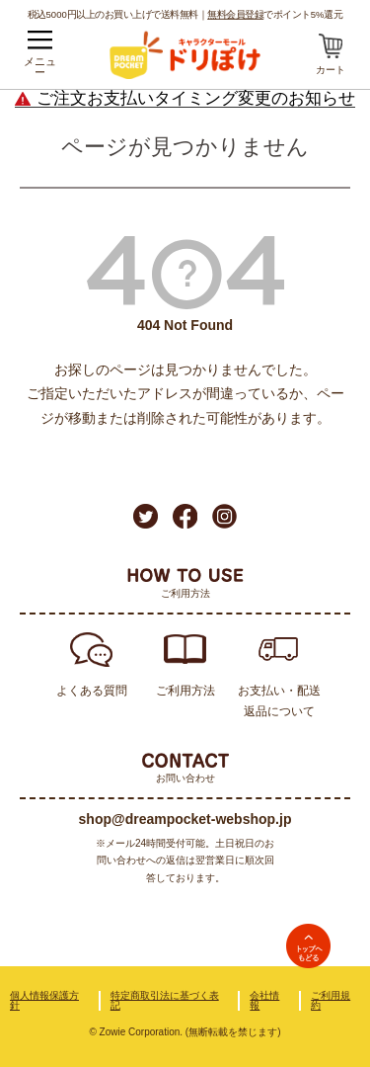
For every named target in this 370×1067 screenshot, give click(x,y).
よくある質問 (91, 691)
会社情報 (264, 1000)
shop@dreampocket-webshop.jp (185, 819)
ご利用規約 (330, 1000)
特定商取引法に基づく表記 (165, 1000)
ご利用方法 (185, 691)
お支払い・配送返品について (279, 701)
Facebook (185, 516)
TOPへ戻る (308, 946)
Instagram (224, 516)
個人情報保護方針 (44, 1000)
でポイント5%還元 (274, 14)
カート (330, 69)
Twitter (145, 516)
